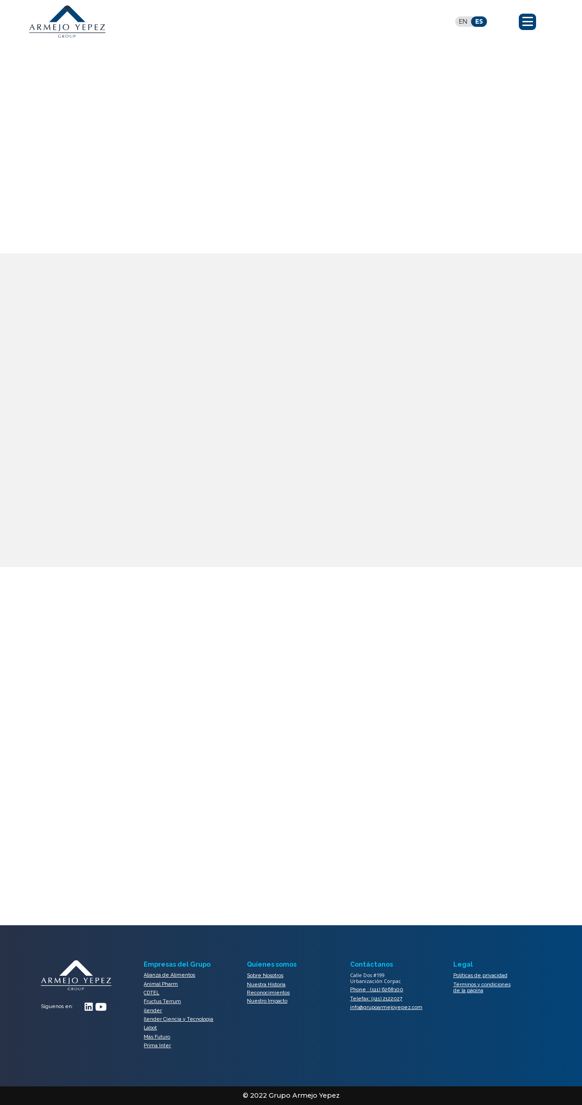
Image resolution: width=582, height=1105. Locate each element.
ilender (153, 1011)
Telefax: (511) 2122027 (376, 999)
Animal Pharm (161, 984)
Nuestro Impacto (267, 1001)
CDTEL (151, 993)
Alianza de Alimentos (169, 975)
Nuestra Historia (266, 985)
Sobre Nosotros (265, 975)
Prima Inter (157, 1046)
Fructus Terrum (162, 1001)
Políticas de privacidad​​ (480, 975)
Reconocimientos (268, 993)
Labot (150, 1028)
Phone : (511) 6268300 (376, 990)
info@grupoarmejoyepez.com (386, 1007)
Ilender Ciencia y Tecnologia (178, 1019)
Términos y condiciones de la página (482, 988)
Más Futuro (157, 1037)
